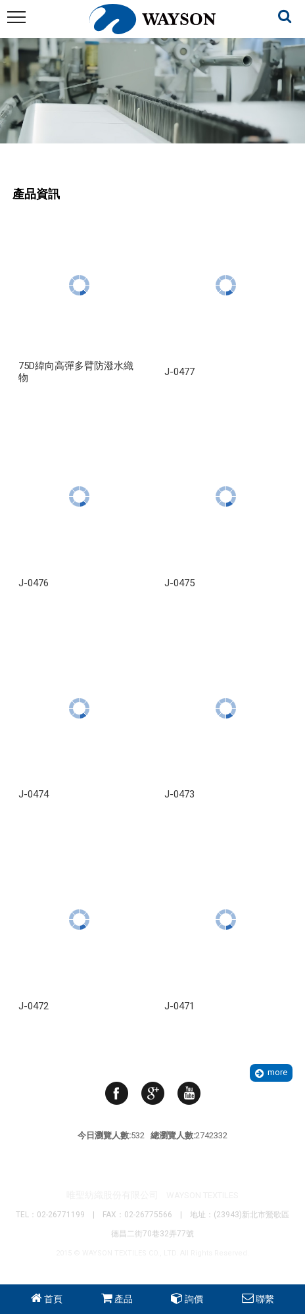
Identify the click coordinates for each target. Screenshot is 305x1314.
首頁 (53, 1299)
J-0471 (179, 1006)
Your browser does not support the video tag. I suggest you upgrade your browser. (152, 119)
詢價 (194, 1299)
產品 (123, 1299)
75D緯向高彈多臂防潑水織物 (75, 372)
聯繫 (265, 1299)
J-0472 (33, 1006)
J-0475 (179, 583)
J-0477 (179, 372)
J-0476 (33, 583)
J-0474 (33, 794)
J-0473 (179, 794)
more (277, 1072)
